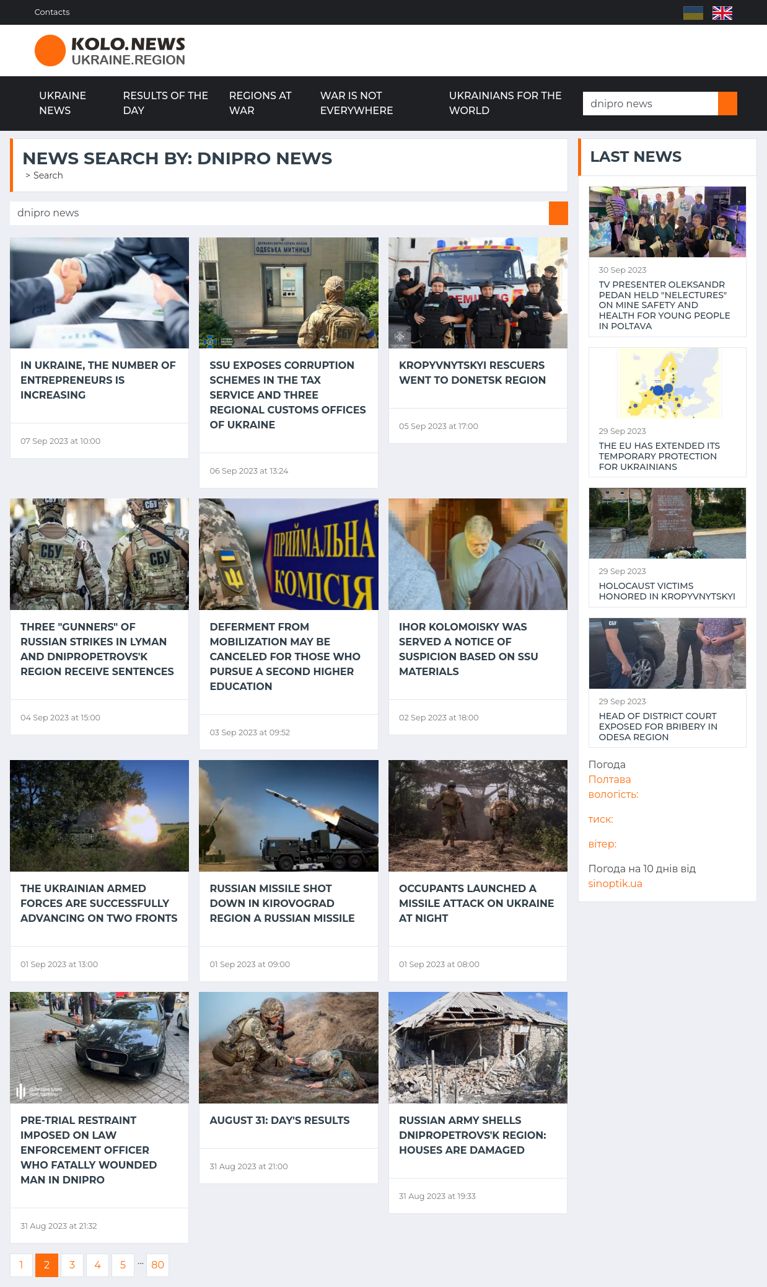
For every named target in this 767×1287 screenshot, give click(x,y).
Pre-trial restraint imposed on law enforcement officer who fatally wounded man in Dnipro (88, 1150)
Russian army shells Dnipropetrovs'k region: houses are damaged (472, 1135)
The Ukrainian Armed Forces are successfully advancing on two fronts (99, 903)
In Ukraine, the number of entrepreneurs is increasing (98, 380)
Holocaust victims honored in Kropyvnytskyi (667, 591)
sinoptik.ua (616, 884)
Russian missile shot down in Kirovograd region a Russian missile (281, 903)
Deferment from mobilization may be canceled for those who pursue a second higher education (285, 656)
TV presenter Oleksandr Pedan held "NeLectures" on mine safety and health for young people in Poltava (664, 306)
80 (157, 1265)
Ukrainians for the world (505, 103)
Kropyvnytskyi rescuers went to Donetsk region (472, 373)
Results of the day (166, 103)
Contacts (52, 12)
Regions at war (260, 103)
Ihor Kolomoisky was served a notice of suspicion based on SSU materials (468, 649)
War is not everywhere (356, 103)
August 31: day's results (279, 1120)
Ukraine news (62, 103)
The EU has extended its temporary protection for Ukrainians (660, 456)
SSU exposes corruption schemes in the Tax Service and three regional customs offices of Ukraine (287, 395)
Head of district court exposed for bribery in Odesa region (658, 726)
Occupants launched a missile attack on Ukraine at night (476, 903)
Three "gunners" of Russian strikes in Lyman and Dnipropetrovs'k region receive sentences (97, 649)
